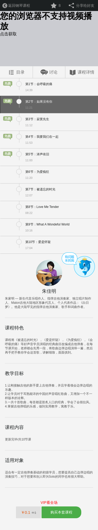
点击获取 (8, 34)
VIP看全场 (49, 502)
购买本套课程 (61, 512)
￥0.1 (28, 512)
